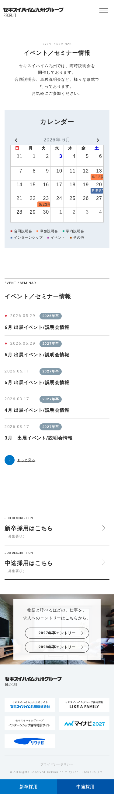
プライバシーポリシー (57, 764)
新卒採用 (28, 786)
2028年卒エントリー (56, 647)
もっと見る (26, 460)
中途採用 (85, 786)
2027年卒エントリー (56, 633)
